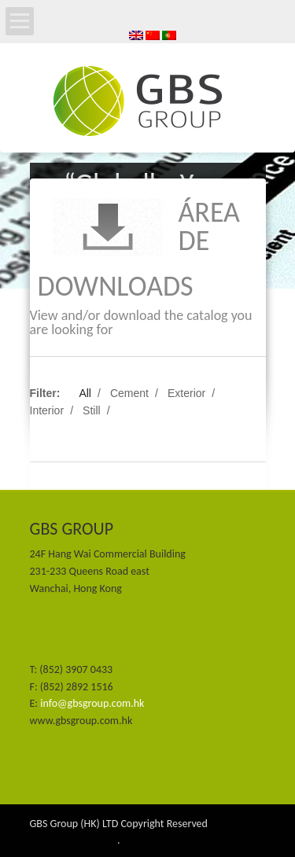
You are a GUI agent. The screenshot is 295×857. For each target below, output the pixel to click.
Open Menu (20, 21)
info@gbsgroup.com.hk (92, 703)
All (85, 393)
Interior (47, 410)
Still (92, 410)
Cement (129, 393)
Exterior (186, 393)
